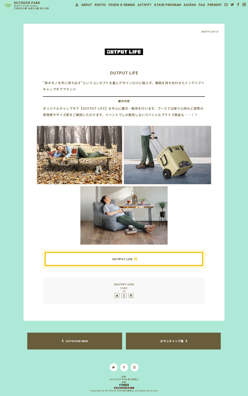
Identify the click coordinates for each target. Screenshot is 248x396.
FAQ (202, 5)
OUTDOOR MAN (77, 341)
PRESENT (214, 5)
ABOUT (86, 5)
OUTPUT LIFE (122, 259)
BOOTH (100, 5)
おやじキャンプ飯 (172, 341)
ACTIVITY (144, 5)
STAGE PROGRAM (167, 5)
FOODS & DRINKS (121, 5)
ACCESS (190, 5)
